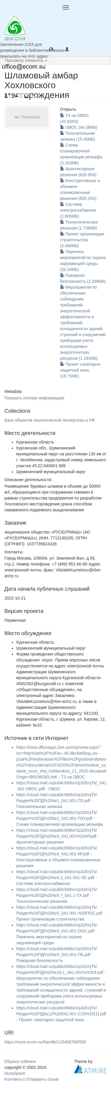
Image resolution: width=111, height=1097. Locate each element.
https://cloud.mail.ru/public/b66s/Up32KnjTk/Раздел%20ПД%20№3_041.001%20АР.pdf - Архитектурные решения (57, 836)
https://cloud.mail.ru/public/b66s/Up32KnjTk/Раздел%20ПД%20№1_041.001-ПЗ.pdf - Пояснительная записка (56, 800)
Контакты (13, 1079)
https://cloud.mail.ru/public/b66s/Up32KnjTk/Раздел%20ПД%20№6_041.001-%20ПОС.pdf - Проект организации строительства (60, 913)
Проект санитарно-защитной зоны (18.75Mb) (81, 370)
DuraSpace (14, 1073)
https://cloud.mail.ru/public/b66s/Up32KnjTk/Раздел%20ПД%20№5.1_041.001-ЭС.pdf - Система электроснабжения (56, 877)
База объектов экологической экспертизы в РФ (49, 420)
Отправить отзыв (42, 1079)
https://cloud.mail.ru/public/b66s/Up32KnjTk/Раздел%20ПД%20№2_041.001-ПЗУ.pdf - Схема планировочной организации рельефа (59, 818)
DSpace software (20, 1061)
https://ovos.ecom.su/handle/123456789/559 (45, 1042)
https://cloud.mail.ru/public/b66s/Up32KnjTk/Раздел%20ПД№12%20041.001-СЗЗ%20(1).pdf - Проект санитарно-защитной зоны (61, 1014)
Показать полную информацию (34, 398)
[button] (51, 49)
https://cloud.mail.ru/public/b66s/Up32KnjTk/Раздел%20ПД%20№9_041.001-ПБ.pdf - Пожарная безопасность (56, 954)
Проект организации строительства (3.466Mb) (82, 240)
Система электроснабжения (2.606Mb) (78, 210)
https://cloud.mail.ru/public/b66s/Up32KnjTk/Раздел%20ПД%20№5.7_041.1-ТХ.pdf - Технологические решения (56, 895)
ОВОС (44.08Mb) (78, 127)
